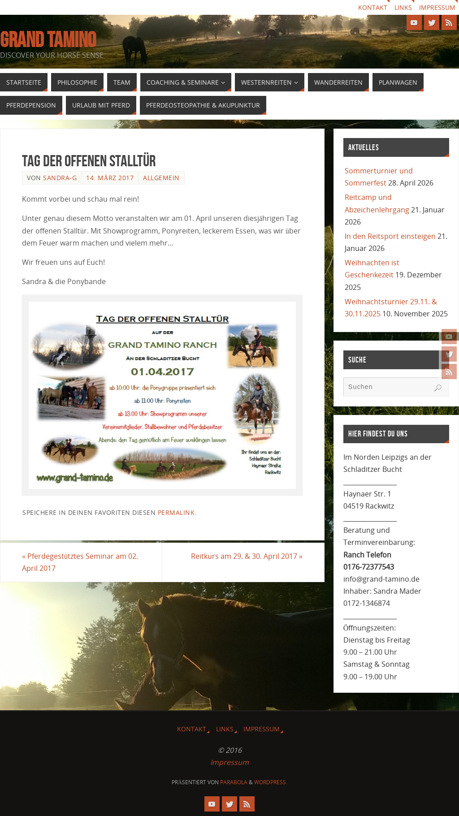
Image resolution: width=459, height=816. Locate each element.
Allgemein (161, 177)
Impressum (437, 7)
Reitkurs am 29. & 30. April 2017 (247, 556)
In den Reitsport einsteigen (390, 236)
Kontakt (372, 7)
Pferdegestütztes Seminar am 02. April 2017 (80, 562)
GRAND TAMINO (48, 40)
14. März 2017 (110, 177)
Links (403, 7)
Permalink (176, 512)
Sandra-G (60, 177)
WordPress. (270, 782)
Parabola (233, 782)
